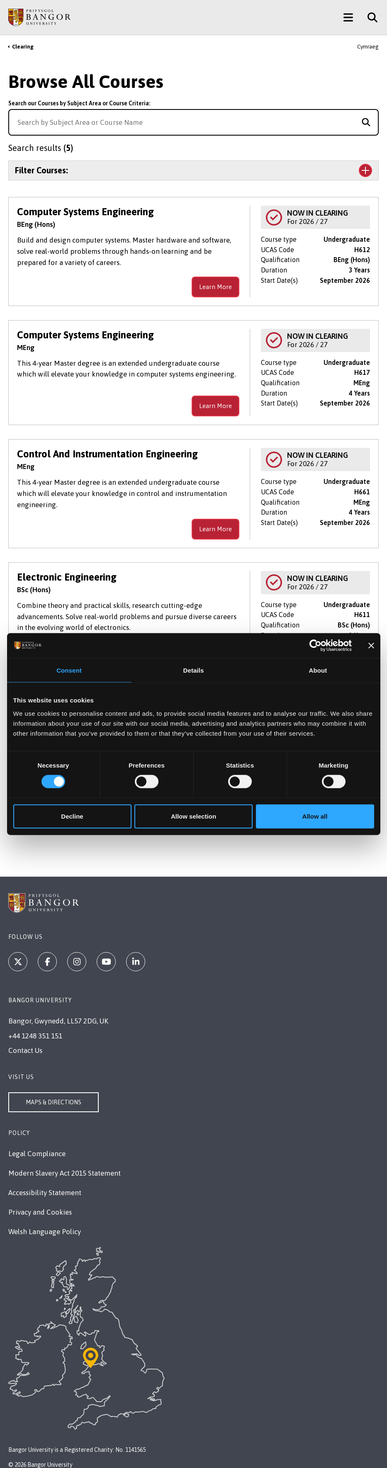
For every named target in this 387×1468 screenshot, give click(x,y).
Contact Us (25, 1050)
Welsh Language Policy (44, 1231)
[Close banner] (371, 646)
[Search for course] (366, 123)
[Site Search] (369, 17)
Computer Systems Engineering (85, 211)
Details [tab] (193, 670)
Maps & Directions (53, 1102)
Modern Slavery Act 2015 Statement (64, 1173)
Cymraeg (368, 46)
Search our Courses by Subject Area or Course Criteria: (79, 103)
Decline (72, 815)
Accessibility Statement (44, 1192)
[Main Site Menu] (348, 17)
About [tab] (318, 670)
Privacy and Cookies (40, 1212)
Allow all (315, 815)
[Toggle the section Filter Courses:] (193, 170)
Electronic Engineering (67, 577)
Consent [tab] (69, 670)
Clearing (23, 47)
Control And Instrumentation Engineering (107, 453)
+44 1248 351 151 (35, 1036)
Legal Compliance (37, 1154)
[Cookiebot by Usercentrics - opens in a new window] (315, 645)
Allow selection (193, 815)
